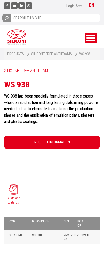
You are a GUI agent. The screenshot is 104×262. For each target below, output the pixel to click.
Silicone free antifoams (51, 54)
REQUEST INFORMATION (52, 142)
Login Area (74, 6)
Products (15, 54)
